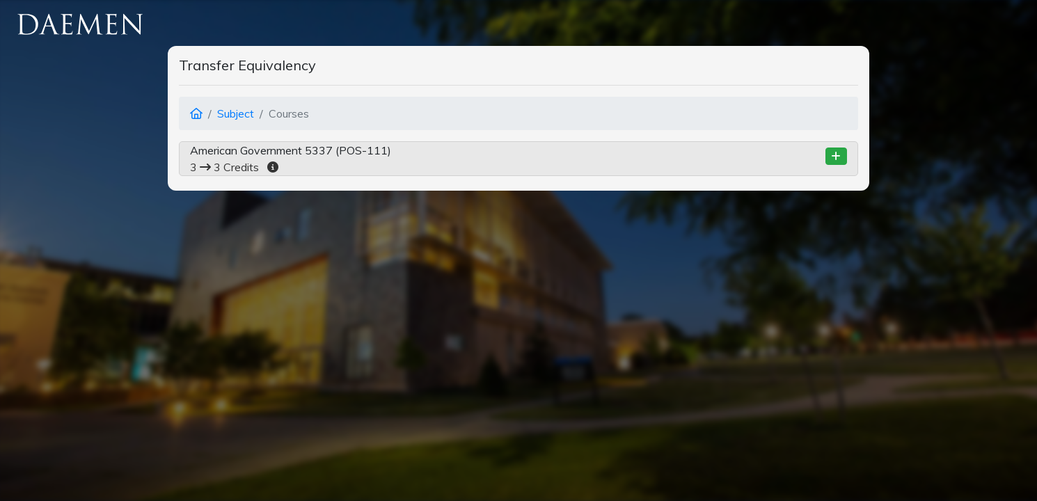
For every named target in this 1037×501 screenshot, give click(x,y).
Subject (235, 113)
